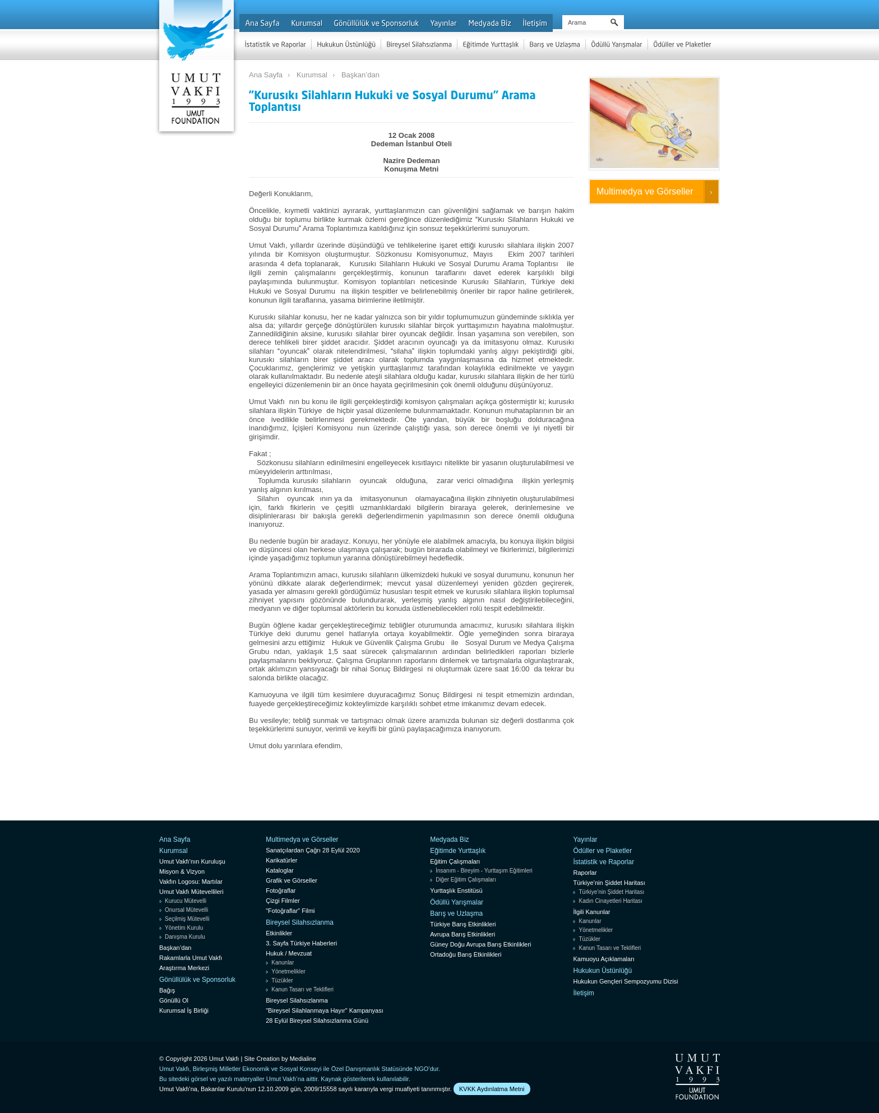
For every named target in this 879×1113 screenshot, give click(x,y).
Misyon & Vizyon (182, 871)
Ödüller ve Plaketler (602, 851)
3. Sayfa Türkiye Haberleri (301, 943)
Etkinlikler (279, 933)
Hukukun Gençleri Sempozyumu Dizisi (625, 981)
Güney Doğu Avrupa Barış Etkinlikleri (480, 944)
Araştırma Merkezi (184, 967)
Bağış (167, 990)
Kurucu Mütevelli (185, 901)
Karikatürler (281, 860)
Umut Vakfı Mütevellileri (191, 891)
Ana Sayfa (266, 75)
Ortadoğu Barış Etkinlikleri (465, 954)
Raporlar (584, 872)
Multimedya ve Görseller (644, 191)
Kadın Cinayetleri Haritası (610, 901)
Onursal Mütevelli (186, 910)
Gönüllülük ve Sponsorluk (197, 980)
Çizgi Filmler (283, 900)
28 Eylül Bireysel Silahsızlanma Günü (317, 1020)
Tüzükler (282, 980)
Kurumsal (312, 75)
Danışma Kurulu (185, 937)
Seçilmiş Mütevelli (187, 919)
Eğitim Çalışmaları (455, 861)
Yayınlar (585, 839)
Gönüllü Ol (173, 1000)
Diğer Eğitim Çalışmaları (466, 880)
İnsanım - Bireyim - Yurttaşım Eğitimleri (484, 871)
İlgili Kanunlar (591, 911)
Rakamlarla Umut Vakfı (190, 957)
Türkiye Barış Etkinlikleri (463, 924)
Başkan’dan (360, 75)
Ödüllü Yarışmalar (456, 902)
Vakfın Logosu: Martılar (191, 881)
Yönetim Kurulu (184, 928)
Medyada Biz (449, 839)
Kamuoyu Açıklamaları (603, 959)
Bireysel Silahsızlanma (300, 922)
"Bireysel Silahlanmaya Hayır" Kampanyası (324, 1010)
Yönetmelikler (288, 971)
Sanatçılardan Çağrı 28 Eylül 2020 (313, 850)
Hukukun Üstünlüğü (602, 971)
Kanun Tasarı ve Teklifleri (302, 989)
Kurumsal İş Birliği (184, 1010)
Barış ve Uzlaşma (456, 913)
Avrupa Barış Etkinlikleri (462, 934)
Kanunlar (282, 962)
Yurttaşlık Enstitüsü (456, 890)
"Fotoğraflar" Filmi (290, 910)
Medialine (303, 1058)
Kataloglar (280, 870)
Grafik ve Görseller (291, 880)
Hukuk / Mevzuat (289, 953)
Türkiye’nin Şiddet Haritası (609, 882)
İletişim (583, 993)
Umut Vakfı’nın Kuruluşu (192, 861)
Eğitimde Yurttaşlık (457, 851)
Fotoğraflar (280, 890)
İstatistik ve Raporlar (603, 862)
